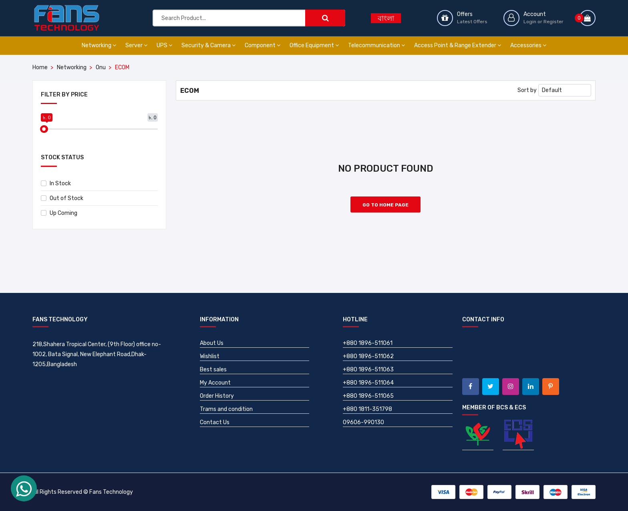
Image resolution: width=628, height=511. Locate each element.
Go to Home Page (385, 205)
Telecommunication (376, 45)
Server (136, 45)
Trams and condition (226, 409)
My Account (215, 382)
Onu (101, 67)
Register (553, 21)
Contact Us (214, 422)
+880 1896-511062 (368, 356)
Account (534, 14)
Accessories (528, 45)
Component (262, 45)
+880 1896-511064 (368, 382)
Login (529, 21)
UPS (164, 45)
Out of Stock (62, 198)
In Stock (56, 183)
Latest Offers (472, 21)
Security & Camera (208, 45)
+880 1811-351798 (367, 409)
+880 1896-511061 (367, 343)
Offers (465, 14)
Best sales (213, 369)
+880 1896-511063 (368, 369)
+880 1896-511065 (368, 396)
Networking (99, 45)
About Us (211, 343)
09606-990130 (363, 422)
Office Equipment (314, 45)
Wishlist (209, 356)
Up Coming (59, 213)
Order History (217, 396)
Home (40, 67)
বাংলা (386, 18)
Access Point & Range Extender (457, 45)
